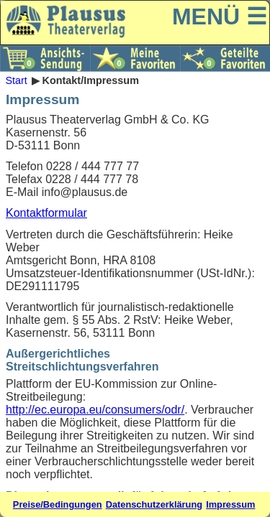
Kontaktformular (46, 213)
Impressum (230, 504)
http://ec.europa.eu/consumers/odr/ (95, 410)
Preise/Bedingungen (57, 504)
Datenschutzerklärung (154, 504)
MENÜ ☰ (219, 16)
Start (16, 80)
